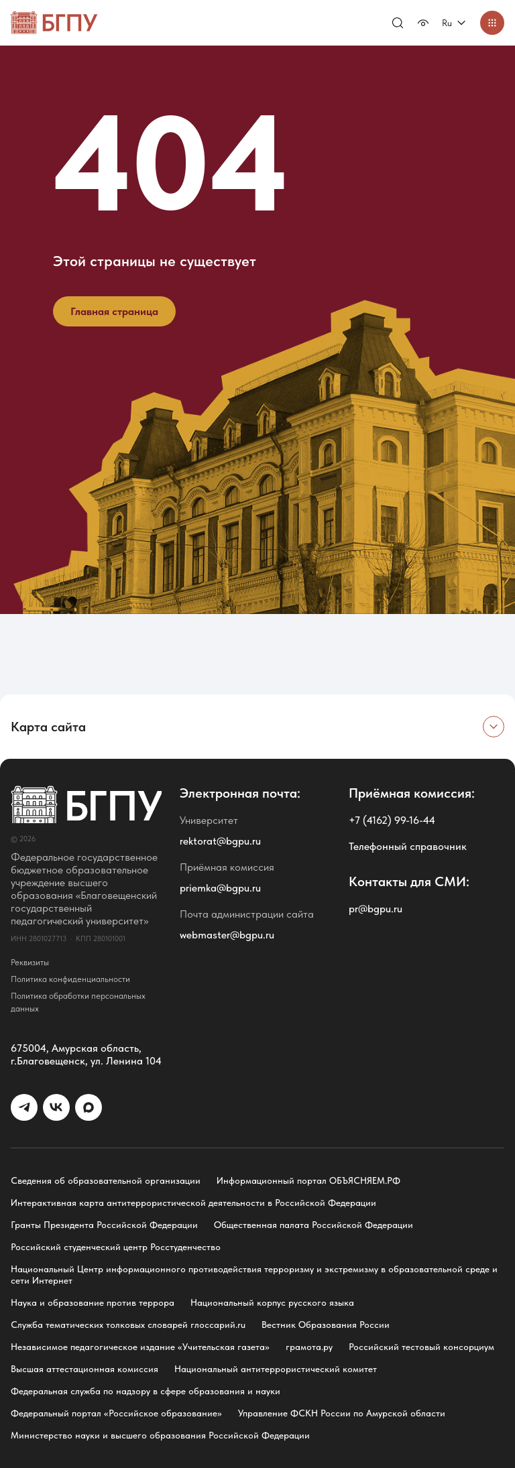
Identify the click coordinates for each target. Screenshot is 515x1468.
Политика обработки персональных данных (78, 1002)
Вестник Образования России (326, 1324)
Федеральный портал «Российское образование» (116, 1413)
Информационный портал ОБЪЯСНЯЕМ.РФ (308, 1180)
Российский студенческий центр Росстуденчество (116, 1246)
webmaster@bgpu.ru (227, 934)
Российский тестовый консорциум (421, 1346)
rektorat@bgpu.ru (220, 841)
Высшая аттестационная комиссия (84, 1368)
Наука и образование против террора (92, 1302)
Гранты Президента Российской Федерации (104, 1224)
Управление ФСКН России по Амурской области (341, 1413)
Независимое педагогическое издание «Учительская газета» (140, 1346)
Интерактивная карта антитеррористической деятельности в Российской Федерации (193, 1202)
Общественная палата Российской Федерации (313, 1224)
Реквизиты (30, 962)
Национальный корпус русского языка (272, 1302)
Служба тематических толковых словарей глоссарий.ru (128, 1324)
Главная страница (114, 311)
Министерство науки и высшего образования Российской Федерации (160, 1435)
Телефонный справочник (408, 846)
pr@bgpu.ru (375, 908)
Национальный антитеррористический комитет (275, 1368)
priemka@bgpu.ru (220, 887)
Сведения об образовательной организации (106, 1180)
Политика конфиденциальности (70, 979)
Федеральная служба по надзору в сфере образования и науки (145, 1391)
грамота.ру (309, 1346)
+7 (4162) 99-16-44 (392, 820)
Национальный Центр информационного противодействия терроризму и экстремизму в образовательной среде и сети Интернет (254, 1275)
